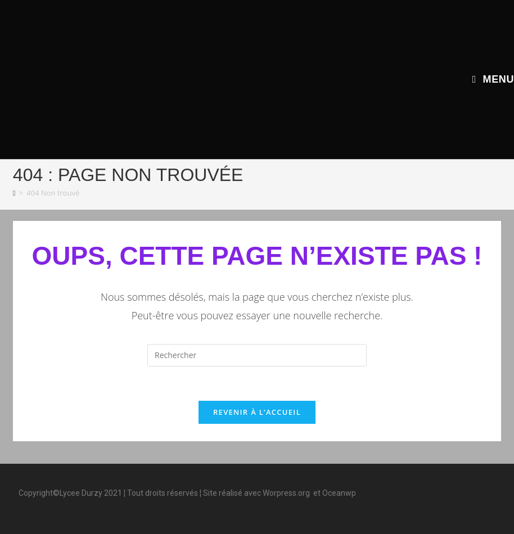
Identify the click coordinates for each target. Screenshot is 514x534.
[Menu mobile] (493, 79)
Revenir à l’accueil (257, 412)
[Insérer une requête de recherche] (257, 355)
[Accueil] (14, 193)
